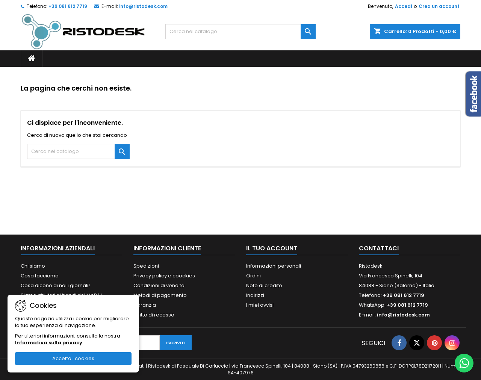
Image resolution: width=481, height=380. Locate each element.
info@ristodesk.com (143, 6)
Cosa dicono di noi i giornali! (55, 285)
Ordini (253, 275)
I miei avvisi (260, 305)
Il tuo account (271, 248)
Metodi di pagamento (160, 295)
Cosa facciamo (40, 275)
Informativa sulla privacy (48, 342)
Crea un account (439, 6)
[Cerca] (240, 31)
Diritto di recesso (153, 314)
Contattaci (379, 248)
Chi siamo (33, 265)
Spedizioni (146, 265)
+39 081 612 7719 (67, 6)
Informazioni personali (273, 265)
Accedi (403, 6)
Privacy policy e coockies (164, 275)
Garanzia (144, 305)
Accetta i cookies (73, 358)
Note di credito (264, 285)
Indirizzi (255, 295)
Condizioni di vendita (159, 285)
